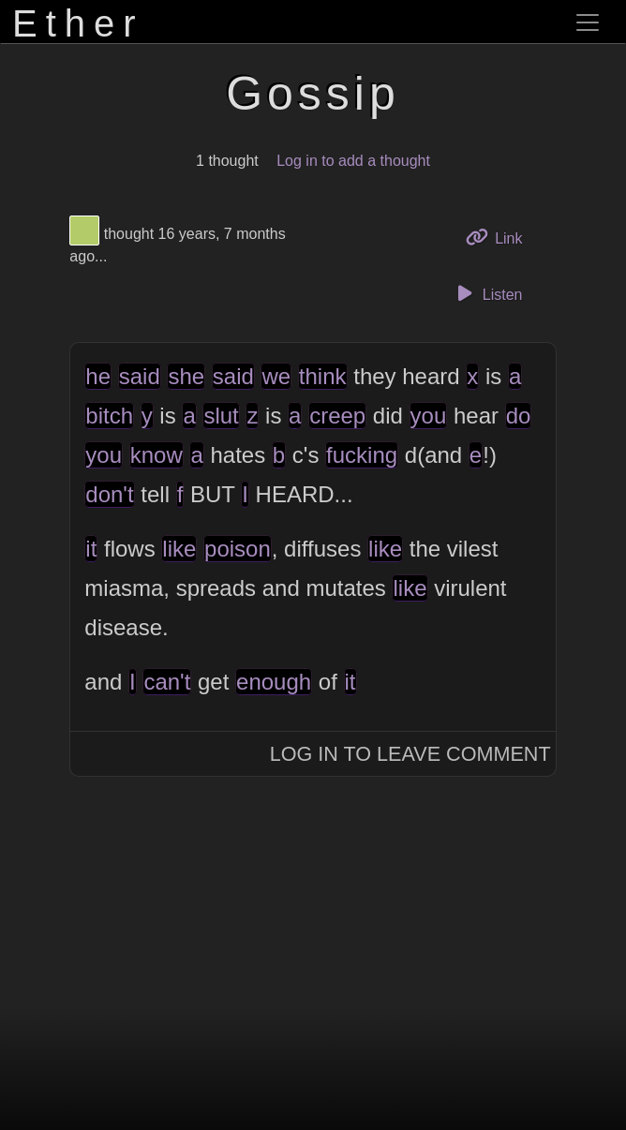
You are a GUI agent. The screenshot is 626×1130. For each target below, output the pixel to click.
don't (109, 494)
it (91, 548)
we (276, 376)
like (179, 548)
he (98, 376)
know (156, 455)
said (139, 376)
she (186, 376)
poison (237, 548)
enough (273, 681)
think (323, 376)
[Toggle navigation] (587, 22)
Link (501, 236)
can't (166, 681)
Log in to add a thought (353, 161)
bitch (109, 415)
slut (220, 415)
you (428, 415)
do (518, 415)
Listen (487, 293)
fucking (361, 455)
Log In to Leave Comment (410, 754)
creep (337, 415)
